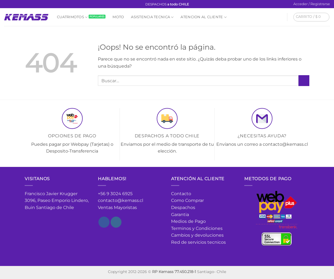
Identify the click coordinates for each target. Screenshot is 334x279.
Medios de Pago (188, 221)
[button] (311, 4)
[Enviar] (303, 80)
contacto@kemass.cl (120, 200)
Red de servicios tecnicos (198, 242)
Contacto (181, 193)
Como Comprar (187, 200)
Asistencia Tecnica (152, 17)
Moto (118, 17)
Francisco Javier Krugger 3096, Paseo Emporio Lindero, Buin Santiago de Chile (57, 200)
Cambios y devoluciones (197, 235)
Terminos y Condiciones (197, 228)
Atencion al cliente (203, 17)
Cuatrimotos (72, 17)
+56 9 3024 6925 (115, 193)
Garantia (180, 214)
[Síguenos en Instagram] (12, 4)
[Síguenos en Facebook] (6, 4)
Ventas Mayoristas (117, 207)
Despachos (183, 207)
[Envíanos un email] (17, 4)
